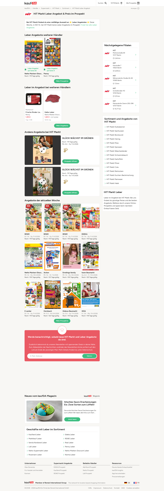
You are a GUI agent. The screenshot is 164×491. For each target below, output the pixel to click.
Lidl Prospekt (87, 473)
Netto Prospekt (88, 470)
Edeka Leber (69, 434)
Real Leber (68, 443)
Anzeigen (135, 8)
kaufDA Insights (117, 470)
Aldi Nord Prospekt (89, 467)
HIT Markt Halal (111, 183)
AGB (123, 488)
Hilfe (90, 488)
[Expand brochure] (43, 150)
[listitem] (34, 57)
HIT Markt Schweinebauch (116, 155)
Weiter (89, 356)
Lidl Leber (31, 447)
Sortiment (65, 8)
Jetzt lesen (72, 419)
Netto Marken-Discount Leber (76, 451)
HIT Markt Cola (111, 167)
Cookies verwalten (132, 488)
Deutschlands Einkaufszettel (122, 467)
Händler (35, 8)
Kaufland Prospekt (60, 470)
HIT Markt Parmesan (113, 179)
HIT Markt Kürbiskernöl (114, 127)
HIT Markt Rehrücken (113, 171)
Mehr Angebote (62, 126)
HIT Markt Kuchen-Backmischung (118, 175)
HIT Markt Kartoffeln (113, 159)
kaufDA (27, 8)
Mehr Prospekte (62, 81)
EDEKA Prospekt (59, 467)
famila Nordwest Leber (36, 443)
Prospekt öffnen (71, 161)
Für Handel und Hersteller (34, 470)
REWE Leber (69, 439)
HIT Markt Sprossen (113, 147)
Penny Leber (69, 447)
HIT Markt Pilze (111, 143)
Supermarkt (45, 8)
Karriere (27, 473)
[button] (62, 150)
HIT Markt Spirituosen (114, 131)
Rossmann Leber (34, 455)
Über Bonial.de (30, 467)
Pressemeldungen (118, 477)
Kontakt (117, 488)
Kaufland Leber (33, 434)
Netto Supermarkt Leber (37, 451)
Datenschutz (87, 350)
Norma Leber (69, 455)
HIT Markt (55, 8)
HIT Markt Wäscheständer (115, 151)
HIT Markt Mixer (111, 163)
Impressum (97, 488)
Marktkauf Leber (34, 439)
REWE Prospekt (59, 473)
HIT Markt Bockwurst (113, 135)
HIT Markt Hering (112, 139)
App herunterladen (118, 473)
